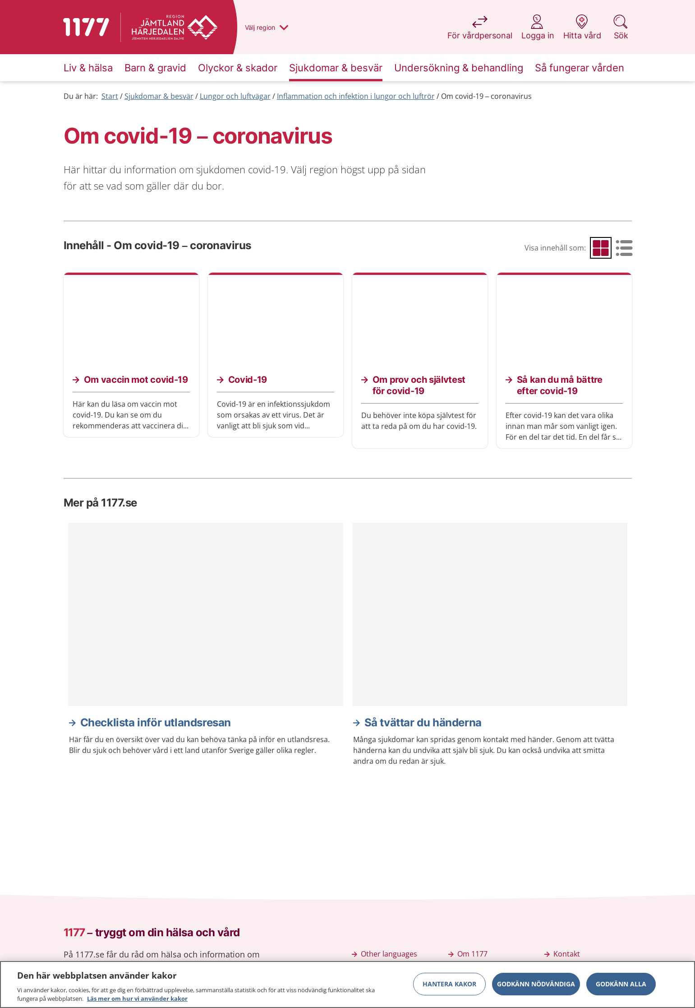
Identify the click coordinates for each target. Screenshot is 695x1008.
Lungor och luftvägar (235, 96)
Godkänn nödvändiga (536, 984)
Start (109, 96)
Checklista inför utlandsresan (155, 722)
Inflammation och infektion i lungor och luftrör (356, 96)
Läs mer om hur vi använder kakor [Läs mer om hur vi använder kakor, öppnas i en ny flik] (137, 1000)
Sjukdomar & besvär (158, 96)
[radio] (601, 248)
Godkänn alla (621, 984)
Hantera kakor (449, 984)
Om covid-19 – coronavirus (486, 96)
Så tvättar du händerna (423, 722)
